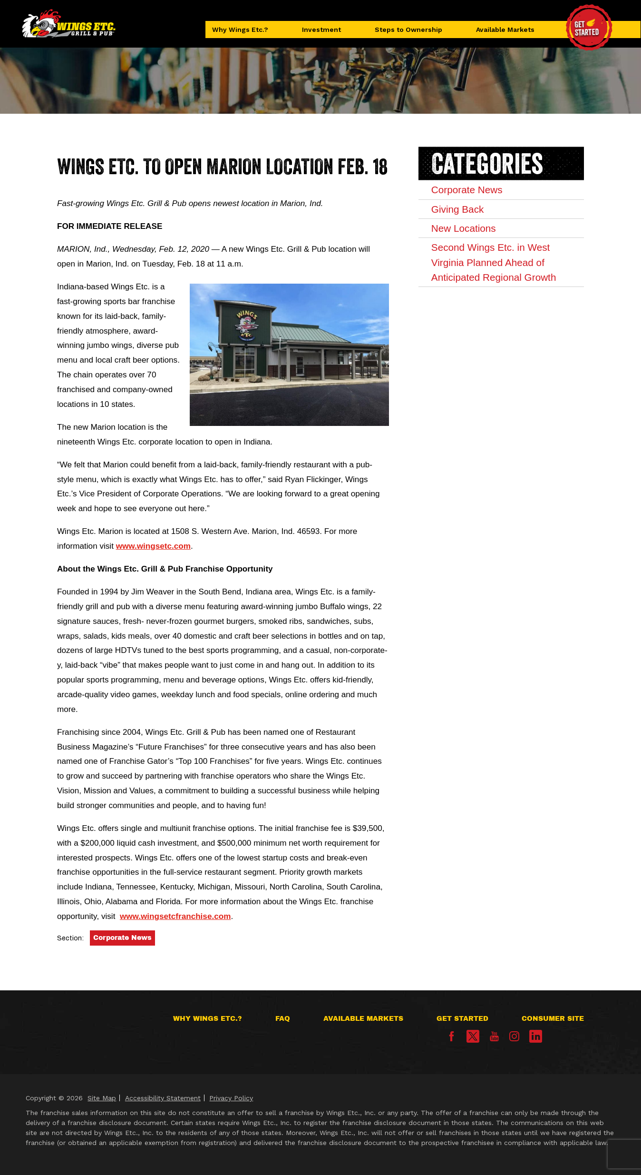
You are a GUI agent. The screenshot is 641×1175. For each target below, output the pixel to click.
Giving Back (458, 209)
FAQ (282, 1018)
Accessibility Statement (163, 1098)
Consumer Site (553, 1018)
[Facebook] (451, 1039)
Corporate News (122, 937)
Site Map (101, 1098)
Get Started (462, 1018)
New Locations (464, 228)
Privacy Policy (231, 1098)
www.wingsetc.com (153, 546)
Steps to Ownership (408, 29)
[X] (472, 1036)
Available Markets (505, 29)
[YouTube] (494, 1039)
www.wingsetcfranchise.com (175, 916)
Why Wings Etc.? (241, 29)
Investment (321, 29)
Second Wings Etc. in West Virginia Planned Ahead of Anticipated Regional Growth (494, 263)
